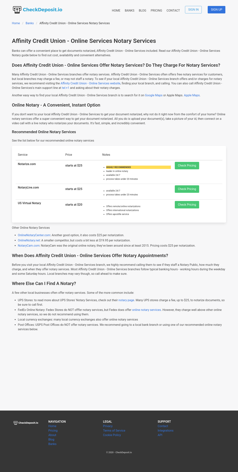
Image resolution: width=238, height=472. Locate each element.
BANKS (129, 10)
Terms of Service (114, 430)
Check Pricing (187, 165)
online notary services (146, 310)
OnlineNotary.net (29, 240)
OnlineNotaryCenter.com (34, 235)
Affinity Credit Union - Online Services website (90, 83)
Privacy (108, 426)
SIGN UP (216, 9)
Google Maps (154, 95)
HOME (116, 10)
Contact (163, 426)
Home (16, 23)
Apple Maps (192, 95)
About (52, 435)
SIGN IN (193, 9)
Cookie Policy (112, 435)
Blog (51, 439)
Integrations (165, 430)
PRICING (156, 10)
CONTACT (173, 10)
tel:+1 (65, 88)
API (160, 435)
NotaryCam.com (29, 245)
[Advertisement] (119, 375)
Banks (30, 23)
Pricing (53, 430)
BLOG (142, 10)
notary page (126, 300)
